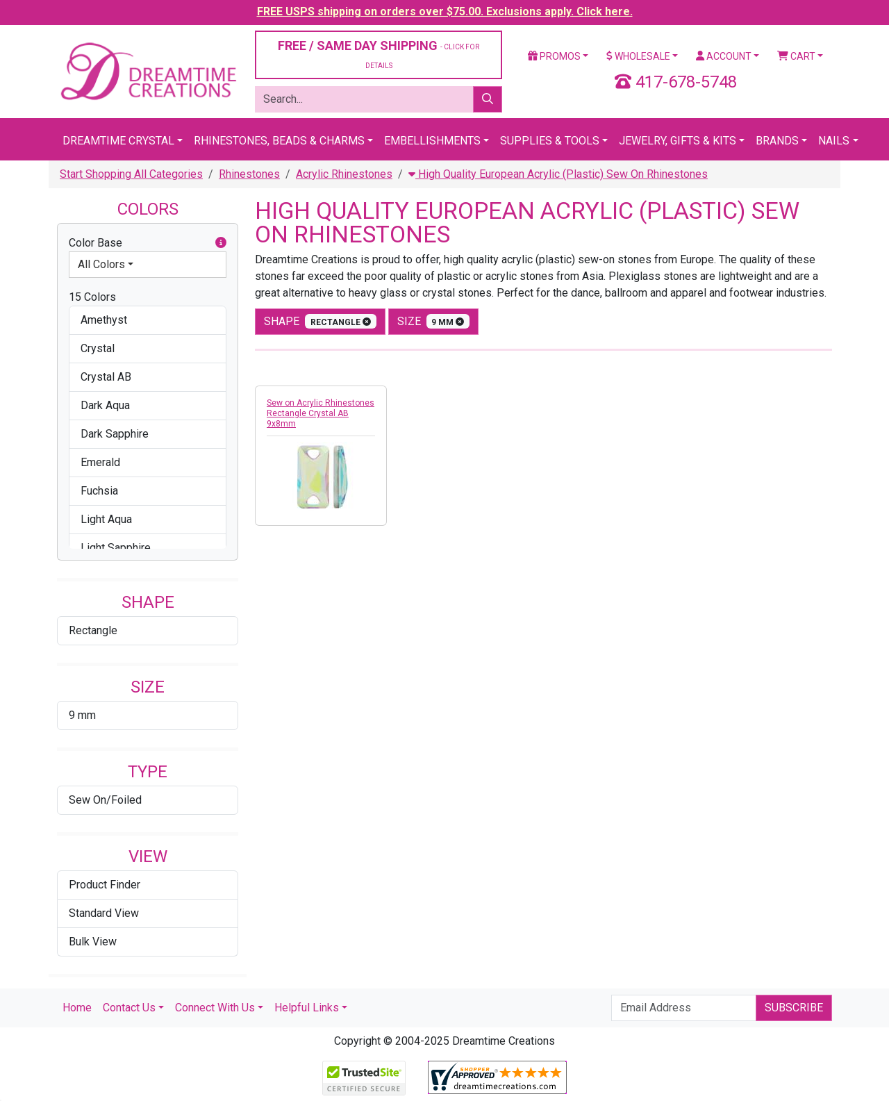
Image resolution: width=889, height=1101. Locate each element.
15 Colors (92, 297)
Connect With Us (215, 1007)
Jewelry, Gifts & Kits (677, 140)
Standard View (104, 913)
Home (77, 1007)
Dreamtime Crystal (118, 140)
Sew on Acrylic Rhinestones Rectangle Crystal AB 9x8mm (320, 413)
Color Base (147, 243)
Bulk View (93, 941)
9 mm (82, 715)
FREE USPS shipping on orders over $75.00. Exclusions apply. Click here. (445, 11)
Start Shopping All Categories (131, 174)
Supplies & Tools (549, 140)
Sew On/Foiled (105, 799)
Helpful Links (306, 1007)
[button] (220, 243)
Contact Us (129, 1007)
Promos (554, 56)
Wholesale (638, 56)
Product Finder (104, 884)
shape (320, 321)
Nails (833, 140)
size (433, 321)
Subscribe (794, 1007)
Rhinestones (249, 174)
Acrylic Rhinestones (344, 174)
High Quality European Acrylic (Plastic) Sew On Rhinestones (558, 174)
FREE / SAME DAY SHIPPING (378, 53)
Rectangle (93, 630)
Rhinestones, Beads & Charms (279, 140)
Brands (777, 140)
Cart (796, 56)
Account (723, 56)
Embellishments (432, 140)
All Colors (101, 264)
